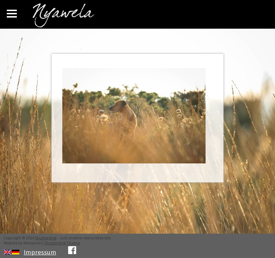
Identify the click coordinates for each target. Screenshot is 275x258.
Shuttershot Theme (62, 242)
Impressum (40, 252)
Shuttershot (46, 237)
